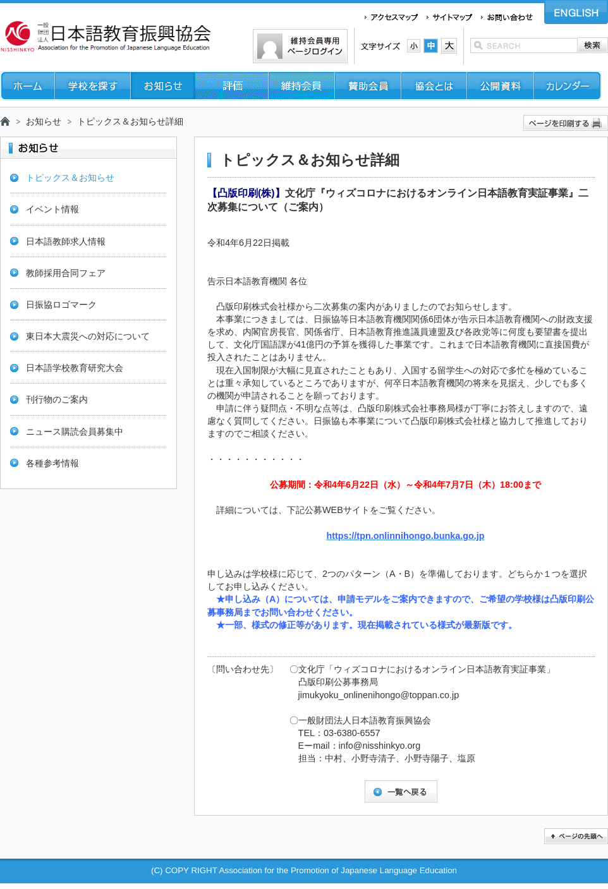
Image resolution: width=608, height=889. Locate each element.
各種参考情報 (52, 463)
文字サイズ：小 (413, 45)
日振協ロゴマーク (61, 304)
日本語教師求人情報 (66, 241)
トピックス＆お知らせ (70, 177)
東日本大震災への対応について (88, 336)
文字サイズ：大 (449, 46)
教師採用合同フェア (66, 273)
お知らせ (43, 121)
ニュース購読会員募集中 (74, 431)
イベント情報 (52, 209)
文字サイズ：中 (430, 46)
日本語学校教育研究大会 (74, 368)
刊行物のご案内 (57, 399)
